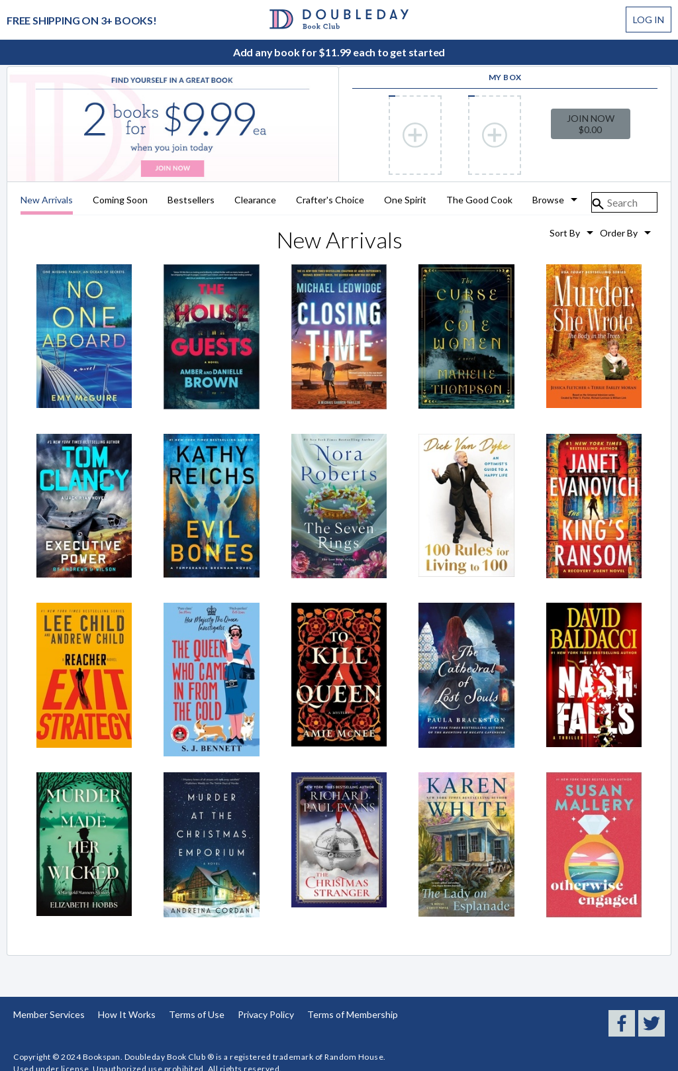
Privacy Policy (266, 1014)
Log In (648, 19)
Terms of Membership (352, 1014)
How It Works (127, 1014)
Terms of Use (196, 1014)
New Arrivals (47, 200)
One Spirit (405, 200)
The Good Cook (479, 200)
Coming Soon (120, 200)
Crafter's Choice (330, 200)
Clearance (255, 200)
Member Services (49, 1014)
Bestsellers (191, 200)
